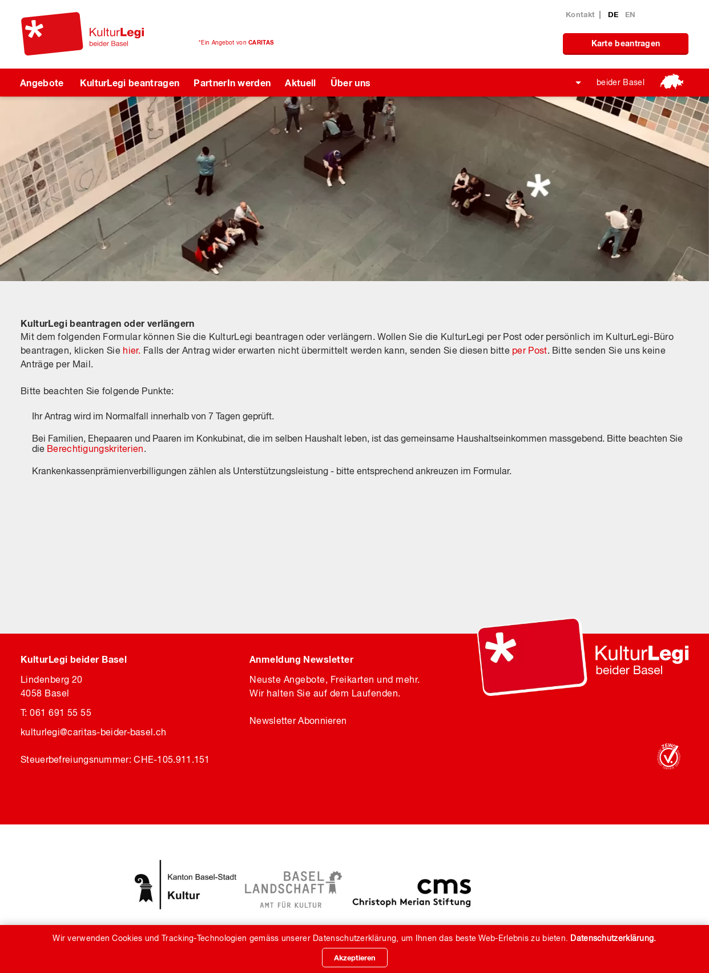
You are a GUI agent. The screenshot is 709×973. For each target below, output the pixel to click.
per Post (529, 350)
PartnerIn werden (232, 82)
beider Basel (620, 82)
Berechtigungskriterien (95, 448)
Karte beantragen (625, 43)
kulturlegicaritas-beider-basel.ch (93, 732)
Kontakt (580, 14)
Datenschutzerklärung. (613, 938)
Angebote (42, 82)
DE (614, 14)
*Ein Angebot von (236, 42)
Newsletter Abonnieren (298, 720)
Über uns (351, 82)
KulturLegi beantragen (130, 82)
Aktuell (300, 82)
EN (630, 14)
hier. (132, 350)
